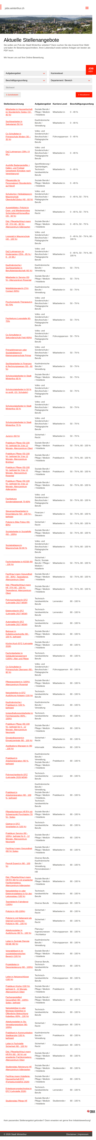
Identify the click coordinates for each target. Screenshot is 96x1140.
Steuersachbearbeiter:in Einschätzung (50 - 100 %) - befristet (19, 514)
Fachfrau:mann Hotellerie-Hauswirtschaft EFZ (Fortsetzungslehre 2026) (18, 1079)
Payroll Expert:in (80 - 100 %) (18, 864)
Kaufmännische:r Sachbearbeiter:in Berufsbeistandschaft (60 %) (19, 268)
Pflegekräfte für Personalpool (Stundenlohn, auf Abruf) (19, 183)
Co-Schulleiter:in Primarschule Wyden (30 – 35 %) (18, 136)
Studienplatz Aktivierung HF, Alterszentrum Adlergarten (19, 1068)
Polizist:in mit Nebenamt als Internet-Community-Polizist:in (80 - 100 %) (19, 921)
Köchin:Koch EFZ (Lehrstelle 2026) (19, 644)
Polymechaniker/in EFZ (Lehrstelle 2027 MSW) (17, 601)
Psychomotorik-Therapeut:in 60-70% (19, 303)
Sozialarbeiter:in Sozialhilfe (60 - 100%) (18, 533)
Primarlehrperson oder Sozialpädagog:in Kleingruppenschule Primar (18, 353)
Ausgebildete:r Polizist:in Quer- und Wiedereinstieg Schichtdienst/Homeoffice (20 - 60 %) (18, 211)
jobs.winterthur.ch (14, 8)
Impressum (83, 1134)
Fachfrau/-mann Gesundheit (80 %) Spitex (19, 849)
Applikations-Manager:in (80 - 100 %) (19, 747)
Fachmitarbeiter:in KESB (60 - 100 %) (19, 563)
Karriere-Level (60, 104)
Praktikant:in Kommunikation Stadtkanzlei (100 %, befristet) (19, 1035)
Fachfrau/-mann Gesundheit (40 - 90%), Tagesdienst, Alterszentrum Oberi (19, 577)
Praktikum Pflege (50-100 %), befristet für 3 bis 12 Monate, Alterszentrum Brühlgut (18, 458)
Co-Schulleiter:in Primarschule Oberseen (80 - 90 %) (19, 669)
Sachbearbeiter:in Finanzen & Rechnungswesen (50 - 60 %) (19, 366)
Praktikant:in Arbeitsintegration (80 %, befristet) (17, 761)
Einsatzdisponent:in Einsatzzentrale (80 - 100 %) (19, 739)
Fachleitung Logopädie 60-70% (18, 319)
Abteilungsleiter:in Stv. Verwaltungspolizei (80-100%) (17, 1024)
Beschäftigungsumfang (82, 104)
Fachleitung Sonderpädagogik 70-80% (18, 500)
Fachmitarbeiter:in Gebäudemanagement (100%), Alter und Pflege (17, 656)
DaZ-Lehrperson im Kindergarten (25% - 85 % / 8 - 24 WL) (18, 254)
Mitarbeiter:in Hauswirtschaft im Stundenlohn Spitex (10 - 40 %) (19, 112)
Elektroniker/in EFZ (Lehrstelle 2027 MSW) (16, 612)
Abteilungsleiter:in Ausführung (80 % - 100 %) (18, 931)
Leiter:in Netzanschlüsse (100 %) (17, 978)
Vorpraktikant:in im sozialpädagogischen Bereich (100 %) (16, 954)
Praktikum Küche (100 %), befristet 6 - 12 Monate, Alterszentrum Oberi (18, 989)
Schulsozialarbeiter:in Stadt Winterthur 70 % (18, 423)
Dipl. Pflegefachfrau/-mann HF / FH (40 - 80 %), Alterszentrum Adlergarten (18, 224)
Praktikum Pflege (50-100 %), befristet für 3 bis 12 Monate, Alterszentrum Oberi (19, 446)
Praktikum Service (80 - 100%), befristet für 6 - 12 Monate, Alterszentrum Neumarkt (18, 837)
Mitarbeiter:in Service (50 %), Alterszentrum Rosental (18, 278)
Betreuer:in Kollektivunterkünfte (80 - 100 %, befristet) (17, 634)
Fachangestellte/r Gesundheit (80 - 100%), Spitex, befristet (17, 1000)
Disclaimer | (72, 1134)
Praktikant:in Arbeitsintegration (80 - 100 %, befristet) (18, 795)
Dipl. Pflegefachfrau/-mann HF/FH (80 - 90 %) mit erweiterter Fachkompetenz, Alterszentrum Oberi (19, 1056)
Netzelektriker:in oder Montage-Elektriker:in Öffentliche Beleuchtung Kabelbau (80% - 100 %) (17, 1012)
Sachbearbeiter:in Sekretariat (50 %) (14, 122)
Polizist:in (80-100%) (15, 911)
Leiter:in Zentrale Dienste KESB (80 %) (17, 942)
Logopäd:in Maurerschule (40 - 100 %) (18, 237)
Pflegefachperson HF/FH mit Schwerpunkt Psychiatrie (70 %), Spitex (19, 814)
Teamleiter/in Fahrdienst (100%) (17, 903)
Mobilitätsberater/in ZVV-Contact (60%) (17, 289)
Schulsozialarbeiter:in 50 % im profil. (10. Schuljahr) (18, 390)
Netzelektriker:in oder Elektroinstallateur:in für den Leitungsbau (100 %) (19, 894)
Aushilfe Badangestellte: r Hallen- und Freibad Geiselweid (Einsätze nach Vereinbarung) (18, 169)
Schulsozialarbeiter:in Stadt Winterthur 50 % (18, 407)
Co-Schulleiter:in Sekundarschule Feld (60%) (19, 336)
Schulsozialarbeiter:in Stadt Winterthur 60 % (18, 377)
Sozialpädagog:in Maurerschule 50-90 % (16, 546)
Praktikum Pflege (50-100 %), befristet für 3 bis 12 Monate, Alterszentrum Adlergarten (18, 485)
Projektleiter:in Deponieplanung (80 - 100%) (19, 965)
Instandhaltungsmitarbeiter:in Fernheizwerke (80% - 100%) (19, 716)
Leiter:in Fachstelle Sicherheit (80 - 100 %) (16, 1045)
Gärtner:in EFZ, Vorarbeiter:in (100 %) (16, 825)
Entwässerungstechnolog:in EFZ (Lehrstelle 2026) (19, 1090)
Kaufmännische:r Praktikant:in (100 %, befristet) (15, 705)
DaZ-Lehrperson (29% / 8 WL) (18, 153)
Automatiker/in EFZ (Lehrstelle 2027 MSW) (16, 623)
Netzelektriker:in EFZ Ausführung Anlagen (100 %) (19, 694)
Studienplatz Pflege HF (16, 1101)
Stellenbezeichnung (14, 104)
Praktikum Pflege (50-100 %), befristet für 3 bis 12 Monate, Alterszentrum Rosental (18, 471)
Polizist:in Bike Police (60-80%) (18, 523)
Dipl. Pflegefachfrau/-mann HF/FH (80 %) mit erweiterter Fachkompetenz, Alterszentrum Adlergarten (19, 881)
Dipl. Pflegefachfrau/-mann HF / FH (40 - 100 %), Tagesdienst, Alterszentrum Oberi (18, 589)
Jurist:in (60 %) (13, 436)
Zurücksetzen (13, 95)
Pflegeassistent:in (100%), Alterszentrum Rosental (18, 683)
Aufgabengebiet (43, 104)
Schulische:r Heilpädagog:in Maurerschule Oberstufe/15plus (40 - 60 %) (19, 197)
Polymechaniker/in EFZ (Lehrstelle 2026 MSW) (17, 776)
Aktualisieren (85, 95)
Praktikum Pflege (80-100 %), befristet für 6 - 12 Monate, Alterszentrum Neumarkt (18, 728)
